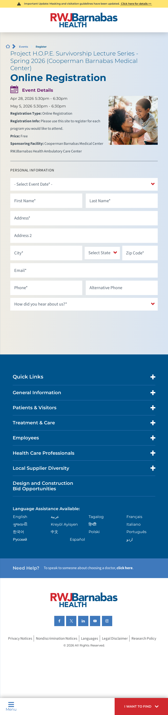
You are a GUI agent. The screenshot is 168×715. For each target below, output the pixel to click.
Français (134, 516)
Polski (94, 531)
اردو (129, 539)
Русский (20, 539)
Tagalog (96, 516)
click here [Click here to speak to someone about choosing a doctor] (125, 568)
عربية (55, 516)
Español (77, 539)
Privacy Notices (20, 638)
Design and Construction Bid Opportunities (43, 486)
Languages (89, 638)
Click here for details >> (136, 3)
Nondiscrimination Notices (56, 638)
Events (23, 46)
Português (136, 531)
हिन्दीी (92, 524)
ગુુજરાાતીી (20, 524)
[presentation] (43, 321)
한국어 (18, 531)
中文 (54, 531)
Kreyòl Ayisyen (64, 524)
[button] (141, 706)
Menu (11, 706)
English (20, 516)
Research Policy (143, 638)
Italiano (133, 524)
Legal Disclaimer (115, 638)
